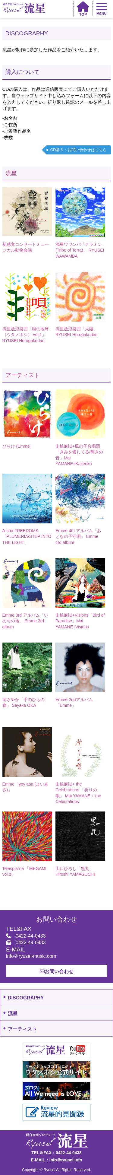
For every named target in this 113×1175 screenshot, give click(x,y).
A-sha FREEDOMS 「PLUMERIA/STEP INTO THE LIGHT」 (27, 536)
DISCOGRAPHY (26, 997)
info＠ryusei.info (65, 1160)
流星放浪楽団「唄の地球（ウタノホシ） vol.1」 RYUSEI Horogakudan (25, 334)
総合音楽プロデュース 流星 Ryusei (24, 8)
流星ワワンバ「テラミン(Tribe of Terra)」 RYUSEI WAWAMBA (79, 250)
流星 (11, 173)
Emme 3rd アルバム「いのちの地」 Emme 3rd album (25, 621)
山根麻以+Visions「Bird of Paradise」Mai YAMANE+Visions (80, 621)
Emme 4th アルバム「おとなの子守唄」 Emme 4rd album (78, 536)
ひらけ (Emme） (18, 446)
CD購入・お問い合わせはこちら (78, 150)
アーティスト (22, 375)
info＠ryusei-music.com (31, 956)
